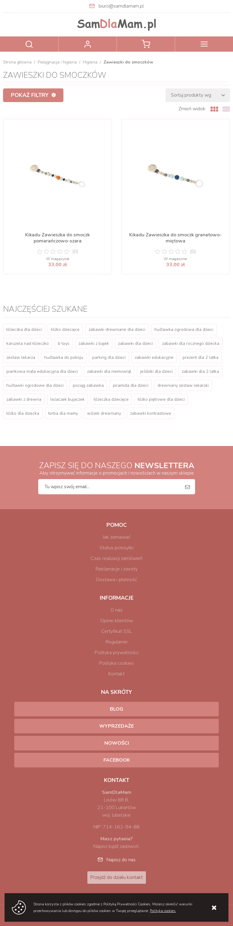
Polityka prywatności (117, 652)
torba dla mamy (63, 413)
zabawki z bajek (94, 343)
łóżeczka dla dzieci (24, 329)
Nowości (116, 743)
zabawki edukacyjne (154, 357)
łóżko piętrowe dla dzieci (161, 399)
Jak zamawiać (116, 537)
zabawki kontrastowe (150, 413)
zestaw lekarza (20, 357)
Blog (116, 709)
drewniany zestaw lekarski (183, 385)
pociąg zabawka (88, 385)
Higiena (90, 62)
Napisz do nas (121, 859)
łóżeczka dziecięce (111, 399)
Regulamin (116, 642)
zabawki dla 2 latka (200, 371)
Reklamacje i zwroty (117, 569)
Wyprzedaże (116, 726)
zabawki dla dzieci (135, 343)
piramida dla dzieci (130, 385)
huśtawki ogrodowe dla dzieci (35, 385)
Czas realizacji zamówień (117, 558)
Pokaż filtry (30, 95)
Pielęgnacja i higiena (57, 62)
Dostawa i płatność (116, 579)
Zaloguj (87, 44)
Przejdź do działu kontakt (116, 877)
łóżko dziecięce (65, 329)
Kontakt (116, 673)
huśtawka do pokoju (63, 357)
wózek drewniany (104, 413)
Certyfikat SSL (116, 631)
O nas (116, 610)
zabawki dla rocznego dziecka (190, 343)
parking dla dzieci (109, 357)
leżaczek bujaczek (67, 399)
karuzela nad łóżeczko (27, 343)
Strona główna (17, 62)
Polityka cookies (116, 663)
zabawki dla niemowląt (109, 371)
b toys (63, 343)
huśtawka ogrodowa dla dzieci (183, 329)
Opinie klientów (116, 620)
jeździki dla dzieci (156, 371)
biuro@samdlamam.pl (121, 6)
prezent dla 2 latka (200, 357)
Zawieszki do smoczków (128, 62)
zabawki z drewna (23, 399)
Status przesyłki (116, 547)
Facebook (116, 760)
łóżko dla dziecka (22, 413)
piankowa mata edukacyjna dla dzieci (42, 371)
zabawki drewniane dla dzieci (117, 329)
